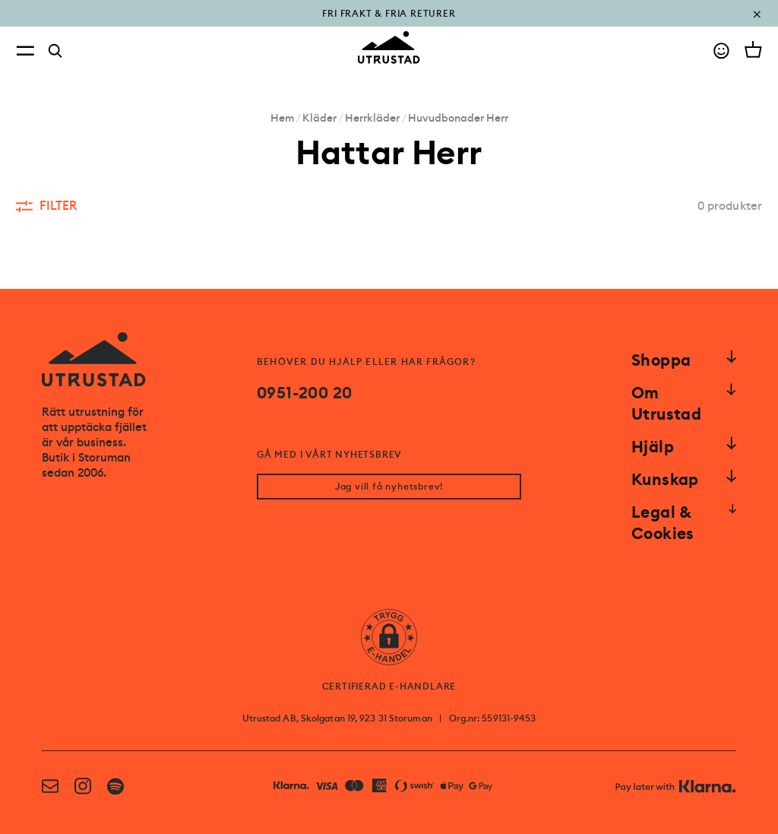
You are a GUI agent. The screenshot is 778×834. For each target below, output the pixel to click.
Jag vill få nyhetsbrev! (389, 486)
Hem (282, 118)
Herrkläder (372, 118)
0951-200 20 (304, 393)
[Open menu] (25, 50)
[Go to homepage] (389, 47)
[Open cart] (753, 49)
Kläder (319, 118)
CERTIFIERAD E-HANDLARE (389, 686)
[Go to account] (721, 50)
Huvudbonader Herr (458, 118)
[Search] (55, 51)
